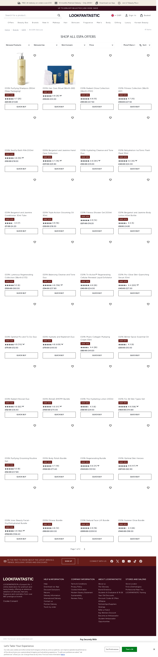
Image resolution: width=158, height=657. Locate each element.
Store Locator (131, 584)
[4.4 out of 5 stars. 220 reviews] (127, 285)
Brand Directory (104, 590)
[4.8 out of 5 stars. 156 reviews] (51, 285)
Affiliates (101, 601)
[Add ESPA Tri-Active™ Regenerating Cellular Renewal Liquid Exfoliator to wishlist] (110, 242)
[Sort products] (145, 45)
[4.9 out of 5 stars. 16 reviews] (51, 223)
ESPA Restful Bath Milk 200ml (19, 150)
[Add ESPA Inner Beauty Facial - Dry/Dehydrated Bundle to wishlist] (35, 488)
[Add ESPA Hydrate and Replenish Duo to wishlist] (72, 304)
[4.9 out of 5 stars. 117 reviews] (127, 466)
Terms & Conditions (79, 584)
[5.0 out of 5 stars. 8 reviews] (12, 468)
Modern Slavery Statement (82, 593)
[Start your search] (33, 15)
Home (7, 30)
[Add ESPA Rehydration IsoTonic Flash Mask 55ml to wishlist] (148, 118)
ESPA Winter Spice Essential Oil (133, 337)
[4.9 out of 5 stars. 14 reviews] (89, 220)
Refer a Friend (104, 610)
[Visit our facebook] (112, 561)
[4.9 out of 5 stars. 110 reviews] (13, 344)
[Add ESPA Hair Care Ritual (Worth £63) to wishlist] (72, 55)
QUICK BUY (21, 107)
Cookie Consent (10, 601)
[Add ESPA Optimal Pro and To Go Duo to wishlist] (35, 304)
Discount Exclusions (52, 590)
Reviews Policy (77, 598)
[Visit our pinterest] (141, 561)
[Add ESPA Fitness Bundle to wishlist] (72, 488)
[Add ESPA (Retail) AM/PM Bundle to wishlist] (72, 366)
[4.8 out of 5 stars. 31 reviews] (89, 466)
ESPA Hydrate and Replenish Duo (59, 337)
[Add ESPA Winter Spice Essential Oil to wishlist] (148, 304)
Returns (47, 593)
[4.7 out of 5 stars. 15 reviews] (126, 98)
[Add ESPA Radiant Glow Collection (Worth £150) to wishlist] (110, 55)
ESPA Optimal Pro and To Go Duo (21, 337)
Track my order (50, 607)
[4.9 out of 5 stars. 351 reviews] (89, 161)
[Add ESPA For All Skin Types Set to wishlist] (148, 366)
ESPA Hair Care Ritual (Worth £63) (59, 88)
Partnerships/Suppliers (107, 604)
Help (46, 584)
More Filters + (129, 45)
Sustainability (76, 595)
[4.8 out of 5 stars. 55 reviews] (13, 158)
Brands (16, 30)
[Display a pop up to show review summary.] (61, 96)
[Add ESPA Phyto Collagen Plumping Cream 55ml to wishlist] (110, 304)
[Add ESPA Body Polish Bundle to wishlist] (72, 425)
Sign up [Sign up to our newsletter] (68, 561)
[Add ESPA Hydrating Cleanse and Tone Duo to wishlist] (110, 118)
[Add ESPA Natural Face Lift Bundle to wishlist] (110, 488)
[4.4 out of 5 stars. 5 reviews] (126, 223)
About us (102, 584)
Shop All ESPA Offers (78, 37)
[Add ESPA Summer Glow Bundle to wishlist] (148, 488)
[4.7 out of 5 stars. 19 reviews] (51, 466)
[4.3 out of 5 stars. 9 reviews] (126, 344)
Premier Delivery (50, 604)
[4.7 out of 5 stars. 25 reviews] (13, 98)
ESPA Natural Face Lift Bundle (95, 520)
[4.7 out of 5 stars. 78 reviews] (51, 161)
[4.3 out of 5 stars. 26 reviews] (126, 528)
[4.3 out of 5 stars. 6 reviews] (88, 406)
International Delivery (52, 598)
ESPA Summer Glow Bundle (131, 520)
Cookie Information (79, 590)
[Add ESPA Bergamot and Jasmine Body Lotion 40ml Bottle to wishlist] (148, 180)
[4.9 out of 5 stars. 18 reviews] (89, 528)
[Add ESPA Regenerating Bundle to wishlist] (110, 425)
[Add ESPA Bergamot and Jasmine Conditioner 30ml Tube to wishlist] (35, 180)
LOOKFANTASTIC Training (136, 593)
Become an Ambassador (108, 616)
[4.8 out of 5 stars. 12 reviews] (51, 528)
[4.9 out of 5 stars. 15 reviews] (89, 98)
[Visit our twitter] (117, 561)
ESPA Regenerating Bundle (93, 458)
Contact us (48, 601)
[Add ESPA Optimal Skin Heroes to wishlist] (148, 425)
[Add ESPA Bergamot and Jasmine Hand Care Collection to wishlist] (72, 118)
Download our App (51, 587)
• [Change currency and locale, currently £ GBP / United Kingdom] (116, 15)
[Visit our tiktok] (135, 561)
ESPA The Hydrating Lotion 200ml (97, 399)
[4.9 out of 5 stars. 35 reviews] (51, 96)
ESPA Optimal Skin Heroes (131, 458)
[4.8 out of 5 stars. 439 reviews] (52, 344)
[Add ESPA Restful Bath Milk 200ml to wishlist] (35, 118)
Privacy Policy (76, 587)
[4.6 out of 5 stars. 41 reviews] (51, 406)
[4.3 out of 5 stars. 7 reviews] (12, 223)
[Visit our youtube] (129, 561)
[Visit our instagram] (123, 561)
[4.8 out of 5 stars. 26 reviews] (89, 285)
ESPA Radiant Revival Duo (17, 399)
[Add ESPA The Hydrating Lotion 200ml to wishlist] (110, 366)
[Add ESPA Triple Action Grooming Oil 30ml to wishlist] (72, 180)
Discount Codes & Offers (108, 598)
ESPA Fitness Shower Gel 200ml (96, 212)
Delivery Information (52, 595)
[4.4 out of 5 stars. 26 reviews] (89, 347)
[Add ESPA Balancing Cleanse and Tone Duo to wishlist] (72, 242)
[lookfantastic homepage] (84, 15)
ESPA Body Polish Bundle (55, 458)
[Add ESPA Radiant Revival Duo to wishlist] (35, 366)
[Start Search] (58, 15)
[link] (131, 15)
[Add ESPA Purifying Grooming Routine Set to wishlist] (35, 425)
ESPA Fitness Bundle (53, 520)
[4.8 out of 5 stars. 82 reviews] (13, 406)
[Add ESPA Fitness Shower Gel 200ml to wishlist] (110, 180)
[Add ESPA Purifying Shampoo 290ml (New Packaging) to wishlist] (35, 55)
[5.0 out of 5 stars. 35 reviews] (126, 161)
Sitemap (101, 607)
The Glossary (103, 587)
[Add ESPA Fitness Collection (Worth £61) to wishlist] (148, 55)
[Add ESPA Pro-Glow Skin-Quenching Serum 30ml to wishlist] (148, 242)
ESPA (24, 30)
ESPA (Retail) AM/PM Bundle (56, 399)
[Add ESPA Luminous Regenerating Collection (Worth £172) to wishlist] (35, 242)
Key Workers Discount (107, 613)
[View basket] (145, 15)
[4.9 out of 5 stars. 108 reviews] (127, 406)
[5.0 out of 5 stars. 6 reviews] (12, 285)
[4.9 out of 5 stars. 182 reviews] (13, 531)
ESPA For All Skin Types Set (131, 399)
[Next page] (84, 549)
